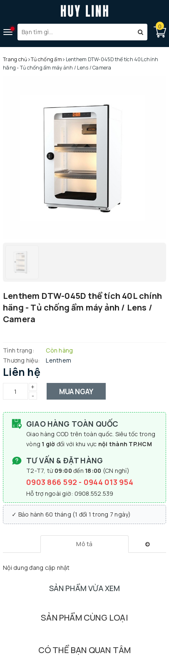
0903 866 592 (52, 482)
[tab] (84, 544)
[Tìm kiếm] (140, 32)
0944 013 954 (108, 482)
